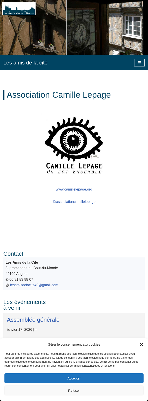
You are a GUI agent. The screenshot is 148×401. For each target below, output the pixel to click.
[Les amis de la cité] (25, 62)
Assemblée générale (33, 319)
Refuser (74, 390)
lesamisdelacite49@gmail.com (34, 285)
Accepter (73, 378)
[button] (141, 344)
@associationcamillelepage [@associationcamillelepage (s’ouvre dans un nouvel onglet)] (74, 202)
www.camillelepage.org (74, 189)
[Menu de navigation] (139, 62)
